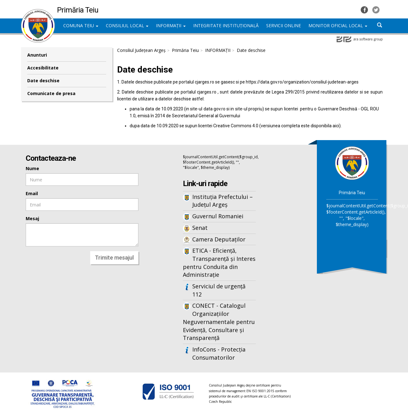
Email (32, 193)
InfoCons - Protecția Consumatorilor (218, 353)
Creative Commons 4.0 (235, 125)
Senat (200, 227)
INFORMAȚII (171, 25)
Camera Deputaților (218, 239)
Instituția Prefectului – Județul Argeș (222, 201)
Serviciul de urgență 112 (218, 290)
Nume (32, 168)
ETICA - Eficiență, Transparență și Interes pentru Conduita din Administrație (219, 262)
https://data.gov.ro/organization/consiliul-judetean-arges (302, 81)
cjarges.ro (204, 81)
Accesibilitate (43, 68)
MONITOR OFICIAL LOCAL (337, 25)
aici (336, 125)
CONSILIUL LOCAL (127, 25)
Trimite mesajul (114, 257)
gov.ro (219, 108)
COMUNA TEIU (80, 25)
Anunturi (37, 55)
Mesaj (32, 218)
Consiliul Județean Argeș (141, 50)
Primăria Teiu (185, 50)
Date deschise (43, 81)
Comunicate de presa (51, 93)
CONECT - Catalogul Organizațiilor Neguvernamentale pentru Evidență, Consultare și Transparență (219, 322)
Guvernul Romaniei (217, 216)
